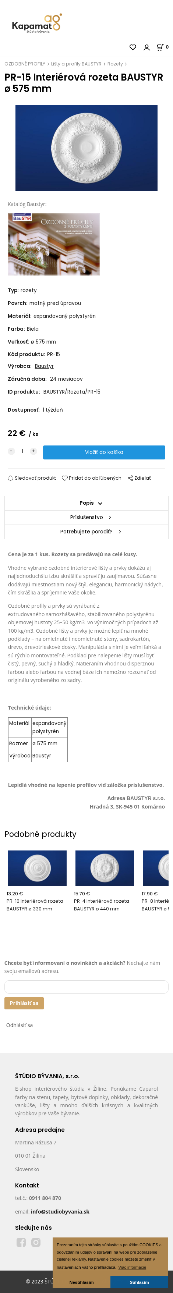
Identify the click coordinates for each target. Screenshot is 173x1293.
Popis (87, 503)
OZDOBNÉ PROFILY (24, 64)
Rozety (115, 64)
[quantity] (22, 451)
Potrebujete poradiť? (86, 531)
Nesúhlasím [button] (82, 1282)
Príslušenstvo (86, 517)
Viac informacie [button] (132, 1267)
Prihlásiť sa (24, 1002)
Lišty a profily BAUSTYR (76, 64)
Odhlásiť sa (19, 1025)
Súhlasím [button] (139, 1282)
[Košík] (164, 47)
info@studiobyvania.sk (60, 1211)
